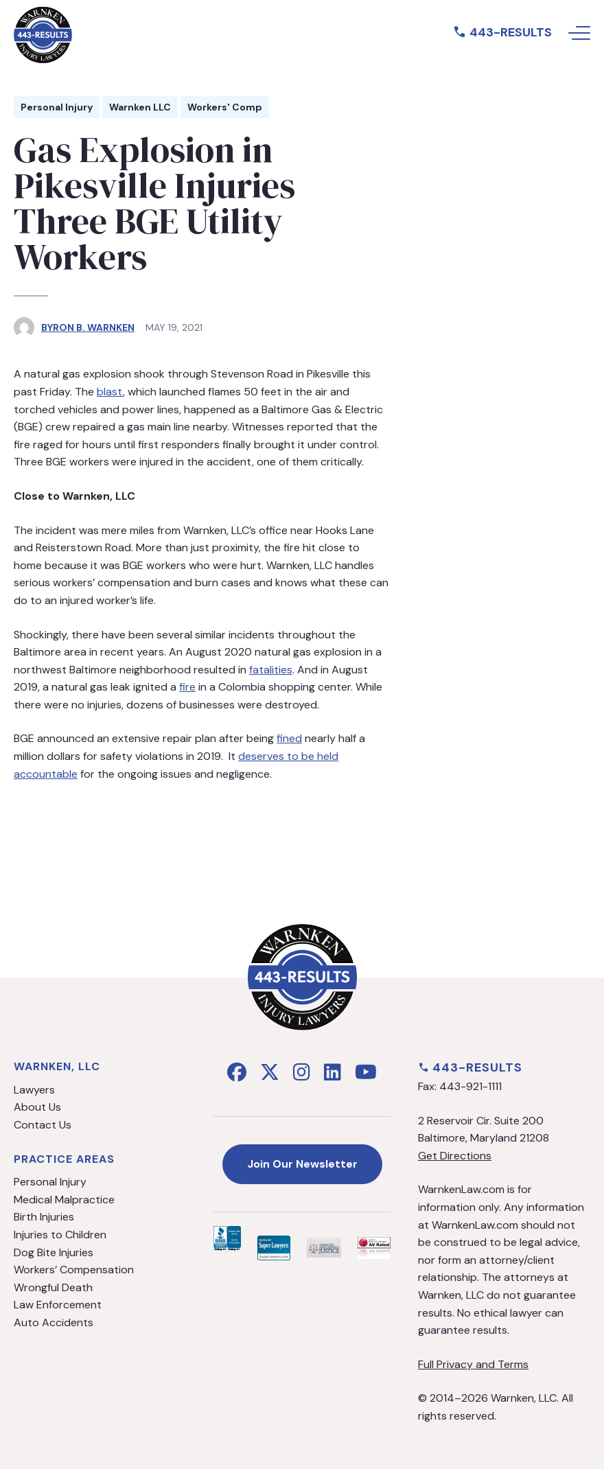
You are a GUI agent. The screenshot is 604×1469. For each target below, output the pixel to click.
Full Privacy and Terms (473, 1364)
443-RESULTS (502, 32)
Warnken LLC (140, 107)
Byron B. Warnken (88, 327)
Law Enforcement (58, 1304)
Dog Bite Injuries (53, 1252)
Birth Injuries (44, 1217)
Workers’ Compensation (74, 1269)
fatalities (270, 669)
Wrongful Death (53, 1287)
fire (187, 687)
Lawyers (34, 1090)
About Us (37, 1107)
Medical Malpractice (64, 1199)
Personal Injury (57, 107)
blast (110, 391)
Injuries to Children (60, 1234)
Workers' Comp (224, 107)
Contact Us (42, 1125)
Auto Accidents (53, 1322)
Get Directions (454, 1155)
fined (289, 738)
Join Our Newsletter (302, 1164)
